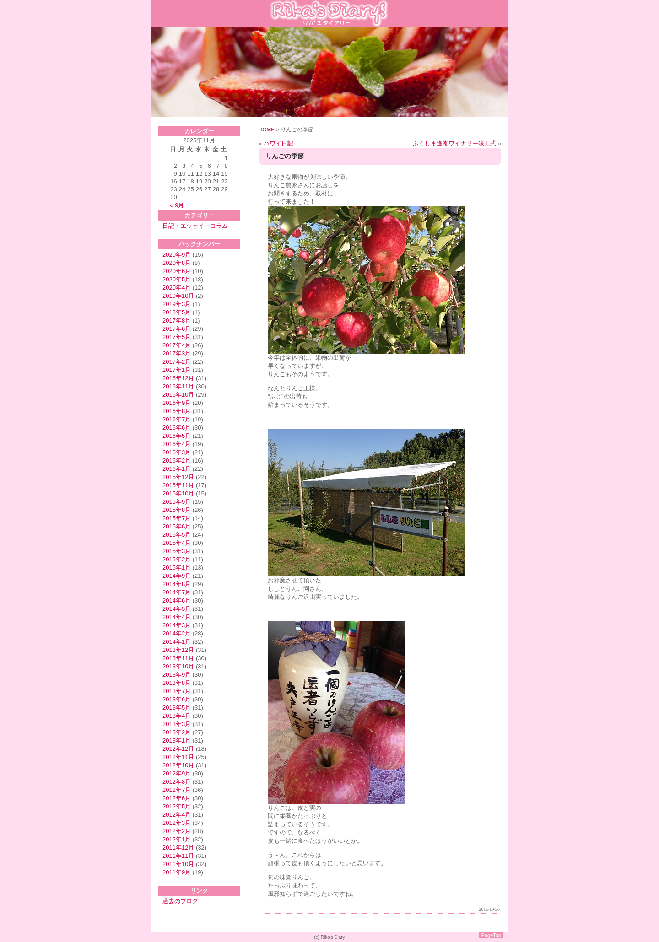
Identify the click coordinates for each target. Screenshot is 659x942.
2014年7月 (176, 592)
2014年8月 (176, 584)
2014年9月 (176, 575)
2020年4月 (176, 287)
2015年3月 (176, 551)
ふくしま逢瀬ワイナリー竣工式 (454, 143)
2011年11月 (178, 855)
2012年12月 (178, 748)
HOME (267, 129)
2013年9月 (176, 674)
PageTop (491, 935)
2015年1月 (176, 567)
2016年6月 (176, 427)
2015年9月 (176, 501)
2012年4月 (176, 814)
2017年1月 (176, 369)
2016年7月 (176, 419)
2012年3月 (176, 822)
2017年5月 (176, 337)
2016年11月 (178, 386)
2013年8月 (176, 682)
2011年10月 (178, 864)
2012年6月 (176, 798)
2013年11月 (178, 658)
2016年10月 (178, 394)
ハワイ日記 (278, 143)
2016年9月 (176, 402)
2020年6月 (176, 271)
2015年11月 (178, 485)
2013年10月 (178, 666)
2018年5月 (176, 312)
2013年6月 (176, 699)
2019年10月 (178, 295)
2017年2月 (176, 361)
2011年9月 (176, 872)
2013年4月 (176, 715)
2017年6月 (176, 328)
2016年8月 (176, 411)
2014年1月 (176, 641)
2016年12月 (178, 378)
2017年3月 (176, 353)
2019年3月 (176, 304)
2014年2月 (176, 633)
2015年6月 (176, 526)
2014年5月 (176, 608)
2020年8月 (176, 262)
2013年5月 (176, 707)
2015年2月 (176, 559)
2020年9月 (176, 254)
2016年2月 (176, 460)
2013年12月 (178, 649)
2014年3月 (176, 625)
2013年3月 (176, 724)
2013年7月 (176, 691)
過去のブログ (180, 901)
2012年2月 (176, 831)
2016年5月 (176, 435)
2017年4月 (176, 345)
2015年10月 (178, 493)
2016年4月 (176, 444)
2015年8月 (176, 509)
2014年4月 (176, 617)
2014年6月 (176, 600)
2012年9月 (176, 773)
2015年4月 (176, 542)
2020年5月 (176, 279)
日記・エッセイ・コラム (195, 225)
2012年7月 (176, 789)
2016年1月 (176, 468)
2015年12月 (178, 477)
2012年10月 (178, 765)
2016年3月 (176, 452)
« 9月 (177, 205)
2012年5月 (176, 806)
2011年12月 (178, 847)
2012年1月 (176, 839)
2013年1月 (176, 740)
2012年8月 (176, 781)
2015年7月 (176, 518)
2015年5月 (176, 534)
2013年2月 (176, 732)
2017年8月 (176, 320)
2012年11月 (178, 757)
